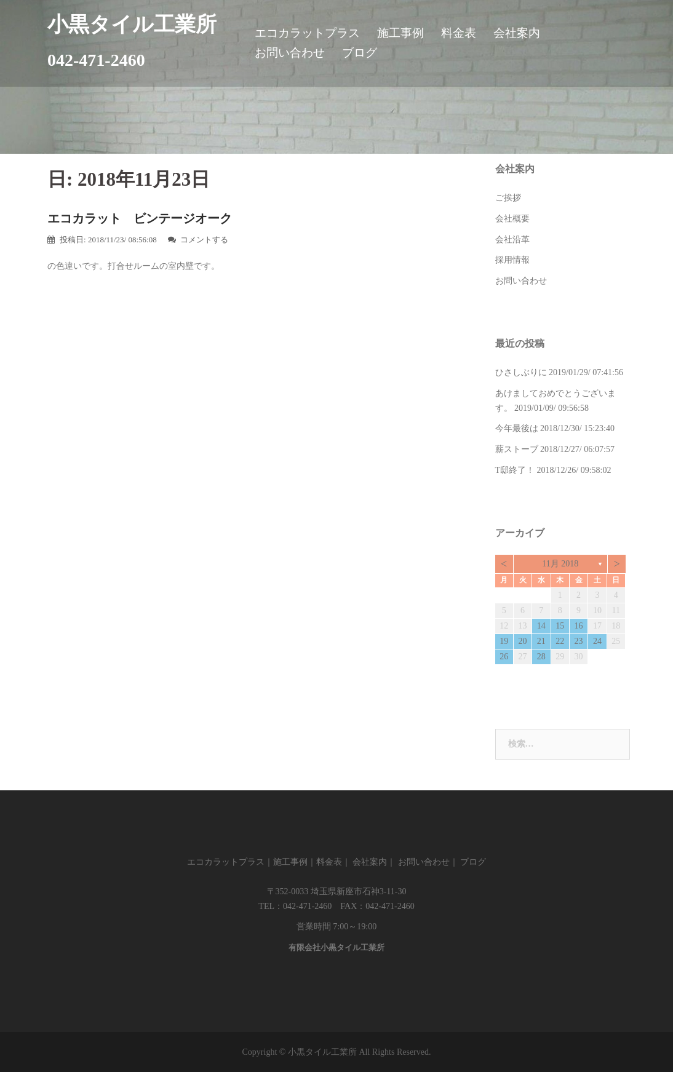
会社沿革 (512, 239)
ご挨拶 (508, 197)
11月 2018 (560, 563)
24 (597, 641)
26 (504, 656)
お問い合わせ (290, 52)
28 (541, 656)
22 (560, 641)
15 (560, 625)
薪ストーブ (516, 449)
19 (504, 641)
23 (579, 641)
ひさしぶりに (521, 372)
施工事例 (400, 32)
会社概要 (512, 218)
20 (523, 641)
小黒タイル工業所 (132, 24)
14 (541, 625)
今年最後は (516, 428)
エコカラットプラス (307, 32)
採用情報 (512, 259)
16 (579, 625)
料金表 (458, 32)
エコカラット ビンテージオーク (139, 218)
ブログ (359, 52)
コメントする (204, 239)
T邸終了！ (515, 470)
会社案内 (516, 32)
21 (541, 641)
